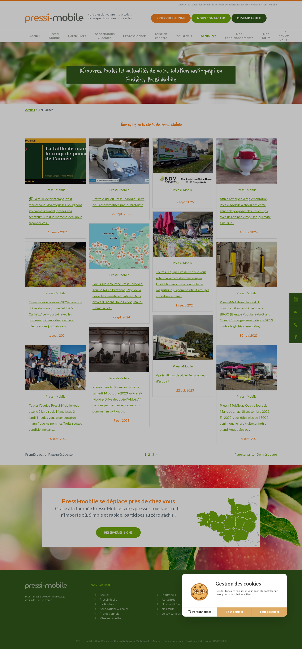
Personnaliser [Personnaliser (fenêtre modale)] (201, 612)
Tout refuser (234, 612)
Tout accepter (269, 612)
